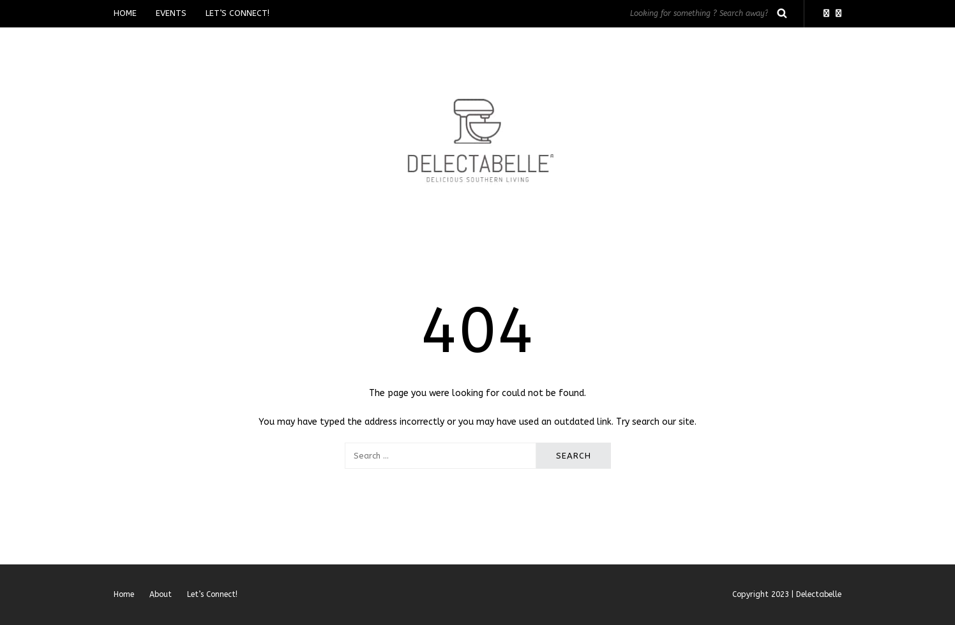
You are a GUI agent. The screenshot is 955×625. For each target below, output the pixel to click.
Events (171, 13)
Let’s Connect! (237, 13)
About (160, 594)
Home (125, 13)
